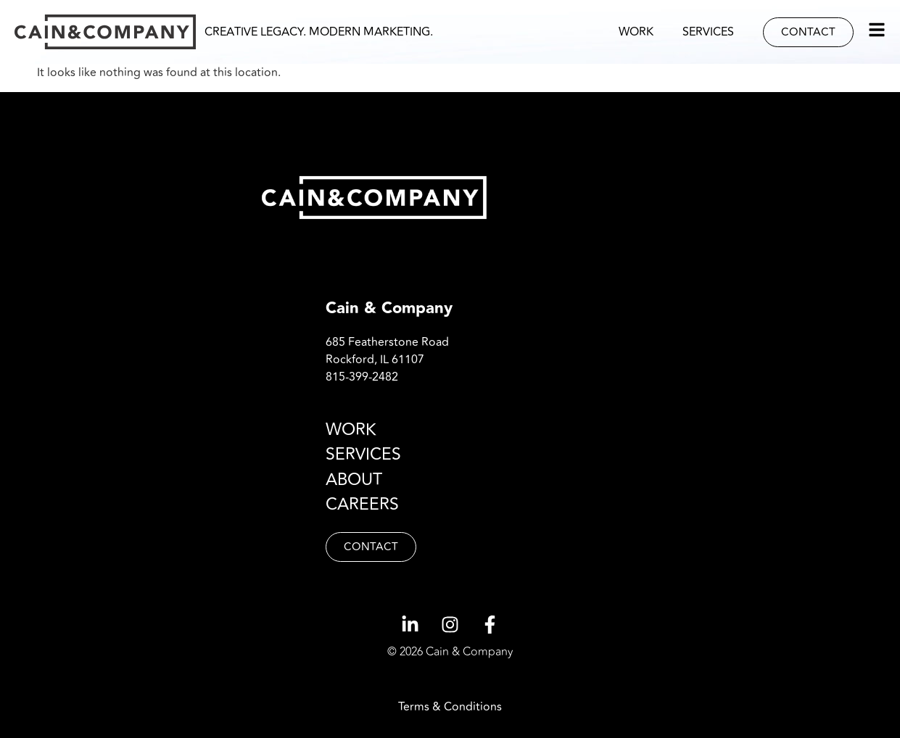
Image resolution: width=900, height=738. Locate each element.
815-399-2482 (362, 377)
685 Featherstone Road (387, 342)
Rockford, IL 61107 (375, 359)
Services (708, 32)
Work (636, 32)
